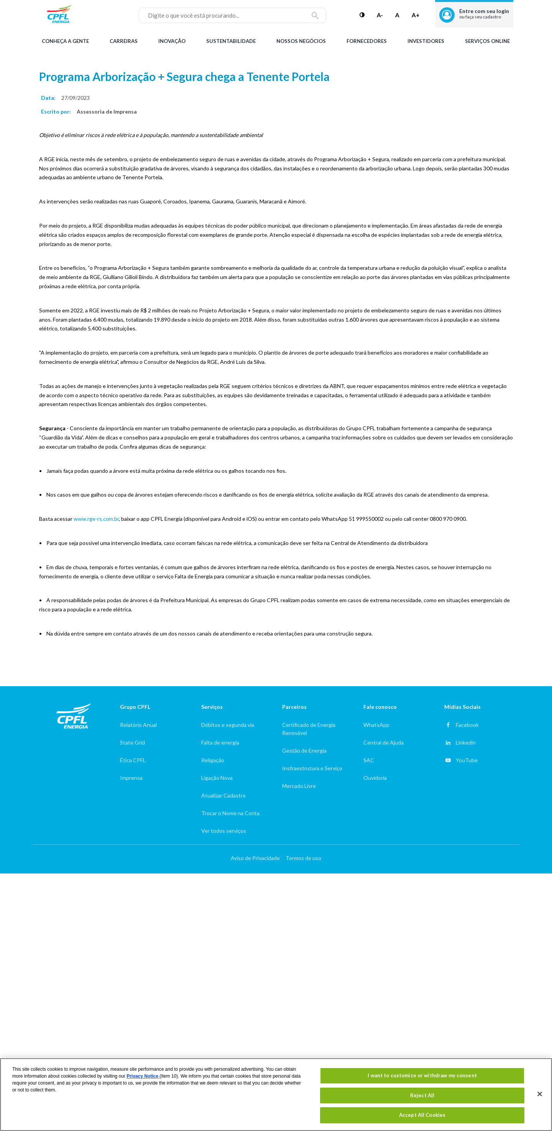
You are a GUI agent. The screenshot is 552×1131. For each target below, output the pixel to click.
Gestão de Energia (304, 750)
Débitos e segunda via (227, 725)
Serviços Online (487, 41)
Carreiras (124, 41)
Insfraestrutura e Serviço (312, 768)
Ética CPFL (133, 760)
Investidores (425, 41)
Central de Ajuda (383, 742)
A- (380, 15)
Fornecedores (367, 41)
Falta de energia (220, 742)
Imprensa (131, 777)
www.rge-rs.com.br (96, 518)
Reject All (422, 1095)
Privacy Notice (143, 1076)
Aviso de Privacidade (255, 858)
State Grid (132, 742)
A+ (415, 15)
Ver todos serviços (223, 830)
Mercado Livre (299, 786)
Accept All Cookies (422, 1115)
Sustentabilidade (231, 41)
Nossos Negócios (301, 41)
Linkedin (466, 742)
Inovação (172, 41)
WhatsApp (376, 725)
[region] (276, 1094)
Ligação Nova (217, 777)
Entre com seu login (484, 14)
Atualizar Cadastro (223, 795)
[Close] (539, 1094)
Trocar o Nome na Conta (230, 813)
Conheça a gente (65, 41)
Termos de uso (303, 858)
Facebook (467, 725)
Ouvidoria (375, 777)
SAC (368, 760)
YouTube (467, 760)
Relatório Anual (138, 725)
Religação (212, 760)
